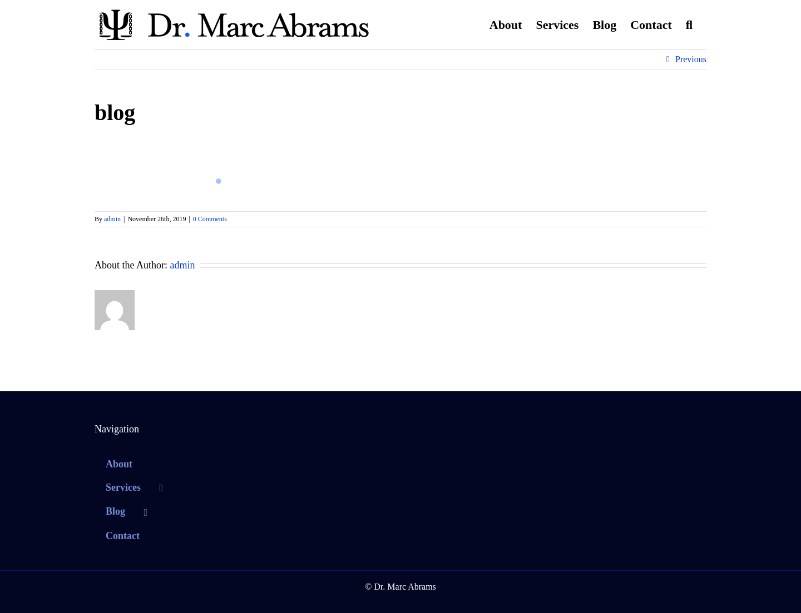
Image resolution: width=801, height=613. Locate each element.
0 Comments (210, 219)
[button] (689, 24)
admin (112, 219)
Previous (690, 59)
